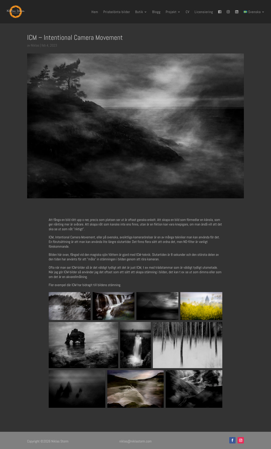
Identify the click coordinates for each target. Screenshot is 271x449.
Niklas (35, 45)
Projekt (171, 12)
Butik (139, 12)
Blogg (156, 12)
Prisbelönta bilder (116, 12)
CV (187, 12)
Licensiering (204, 12)
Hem (94, 12)
